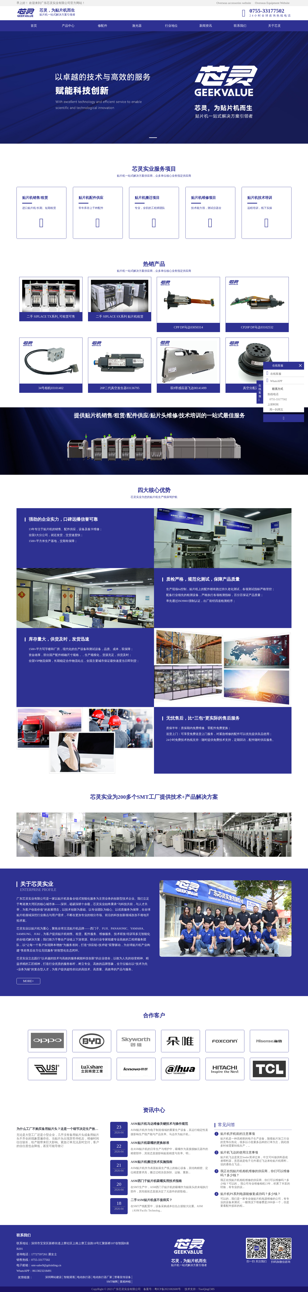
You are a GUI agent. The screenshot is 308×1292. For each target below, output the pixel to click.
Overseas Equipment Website (272, 3)
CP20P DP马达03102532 (257, 327)
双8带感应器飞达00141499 (188, 388)
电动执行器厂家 (102, 1277)
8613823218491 (42, 1270)
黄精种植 (125, 1281)
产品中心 (68, 25)
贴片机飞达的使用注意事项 (239, 1152)
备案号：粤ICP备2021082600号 (162, 1289)
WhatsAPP (274, 380)
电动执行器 (84, 1277)
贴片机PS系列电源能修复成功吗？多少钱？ (250, 1194)
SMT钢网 (112, 1281)
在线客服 (273, 373)
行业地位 (171, 25)
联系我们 (240, 25)
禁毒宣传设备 (122, 1277)
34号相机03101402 (50, 388)
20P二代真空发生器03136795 (119, 388)
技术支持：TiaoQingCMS (200, 1289)
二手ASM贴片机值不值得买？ (151, 1200)
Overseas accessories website (233, 3)
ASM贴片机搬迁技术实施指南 (151, 1161)
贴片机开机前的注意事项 (237, 1133)
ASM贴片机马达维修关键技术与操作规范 (159, 1123)
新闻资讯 (205, 25)
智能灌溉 (69, 1277)
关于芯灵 (274, 25)
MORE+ (28, 981)
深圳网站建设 (53, 1277)
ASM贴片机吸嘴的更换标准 (150, 1142)
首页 (34, 25)
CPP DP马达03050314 (188, 327)
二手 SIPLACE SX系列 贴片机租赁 (119, 316)
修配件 (102, 25)
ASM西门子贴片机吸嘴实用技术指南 (156, 1181)
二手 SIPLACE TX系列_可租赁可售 (51, 316)
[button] (154, 137)
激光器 (137, 25)
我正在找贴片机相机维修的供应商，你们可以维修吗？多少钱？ (255, 1173)
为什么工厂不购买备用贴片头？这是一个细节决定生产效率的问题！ (57, 1128)
